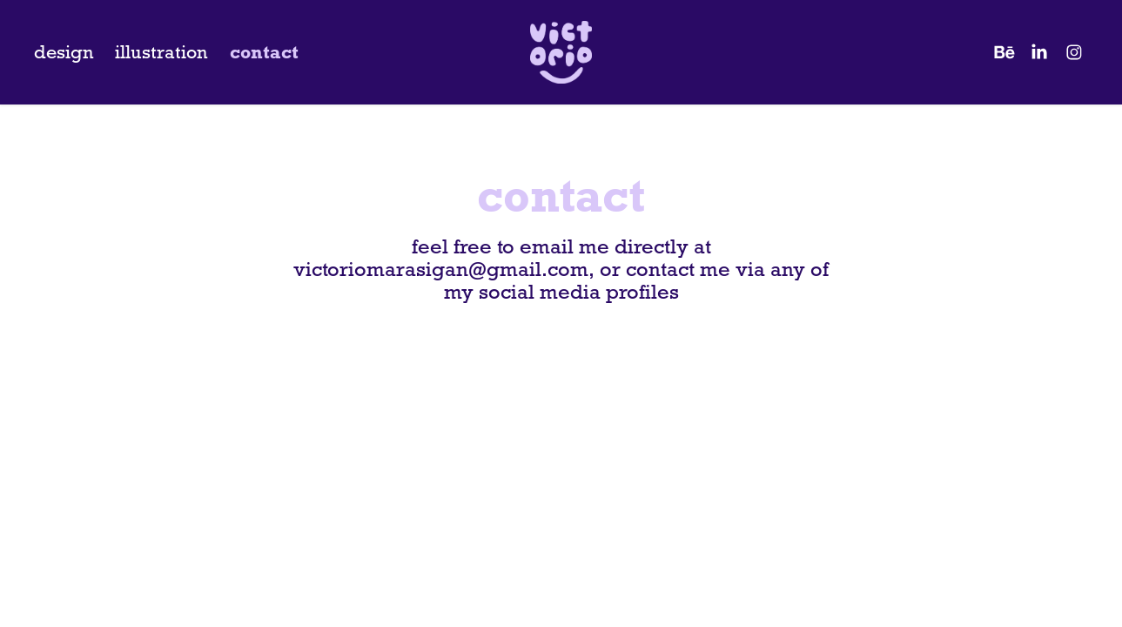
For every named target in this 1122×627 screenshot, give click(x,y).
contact (264, 52)
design (64, 52)
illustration (161, 52)
